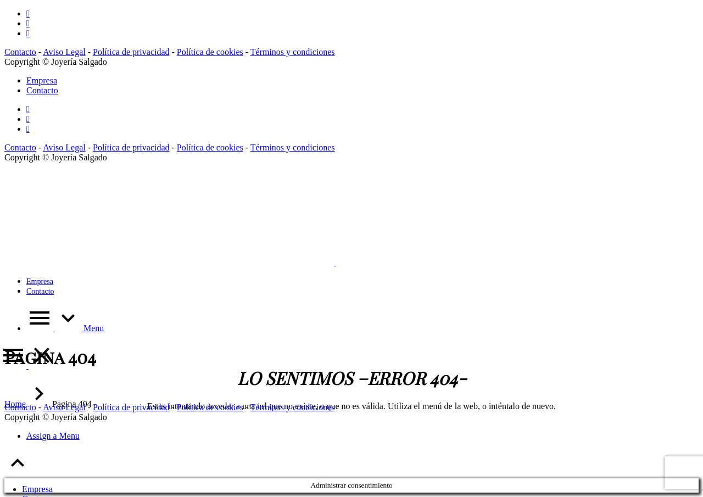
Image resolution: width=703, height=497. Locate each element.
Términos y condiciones (292, 52)
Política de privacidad (131, 52)
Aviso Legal (64, 52)
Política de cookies (210, 52)
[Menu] (27, 365)
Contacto (20, 52)
